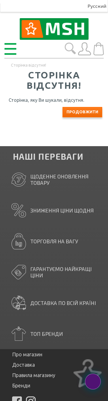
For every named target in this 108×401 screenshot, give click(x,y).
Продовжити (82, 112)
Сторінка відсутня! (28, 65)
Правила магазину (33, 375)
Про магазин (27, 354)
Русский (97, 6)
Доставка (23, 365)
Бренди (21, 385)
